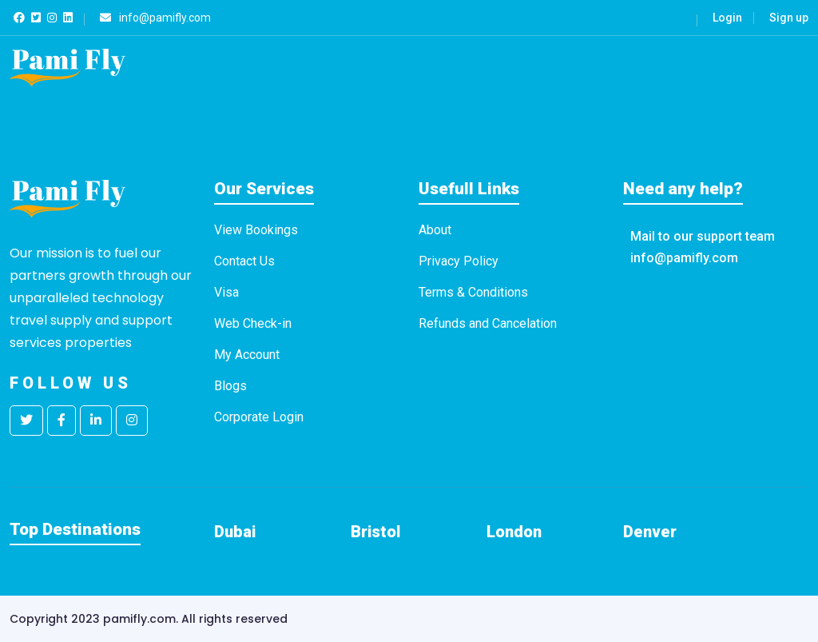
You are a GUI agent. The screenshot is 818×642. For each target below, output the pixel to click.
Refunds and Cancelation (488, 323)
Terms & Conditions (473, 292)
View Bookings (256, 229)
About (435, 229)
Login (727, 17)
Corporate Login (259, 417)
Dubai (235, 531)
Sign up (788, 17)
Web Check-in (253, 323)
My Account (247, 354)
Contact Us (244, 261)
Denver (650, 531)
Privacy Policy (458, 261)
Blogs (230, 385)
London (514, 531)
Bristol (375, 531)
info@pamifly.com (684, 257)
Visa (226, 292)
